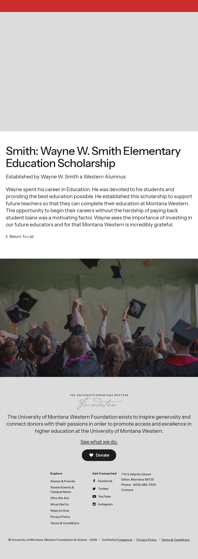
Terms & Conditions (64, 523)
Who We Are (59, 498)
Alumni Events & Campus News (62, 489)
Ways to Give (59, 510)
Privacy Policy (60, 517)
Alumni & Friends (62, 481)
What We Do (59, 504)
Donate (99, 455)
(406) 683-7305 (144, 485)
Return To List (21, 236)
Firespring (124, 540)
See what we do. (99, 442)
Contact (127, 490)
